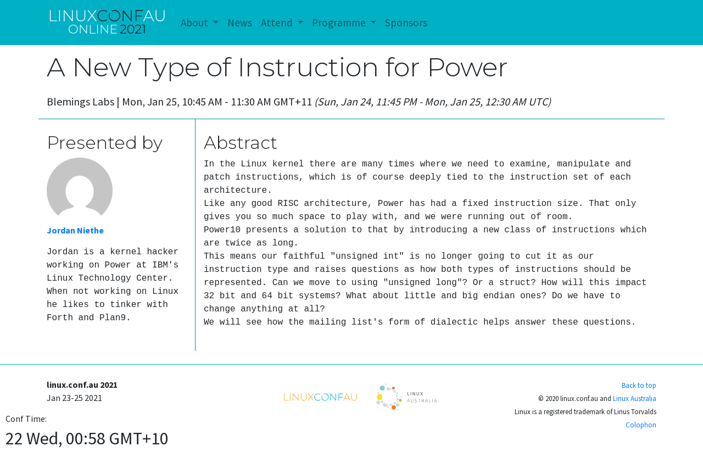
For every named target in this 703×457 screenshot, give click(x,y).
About (195, 22)
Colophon (641, 424)
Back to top (639, 385)
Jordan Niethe (75, 230)
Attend (278, 22)
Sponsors (406, 22)
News (239, 22)
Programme (340, 22)
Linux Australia (634, 398)
